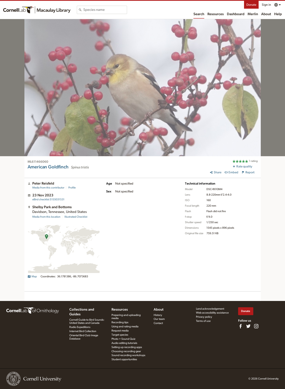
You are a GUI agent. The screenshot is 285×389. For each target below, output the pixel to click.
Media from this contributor (48, 187)
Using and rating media (124, 326)
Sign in (266, 4)
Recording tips (119, 322)
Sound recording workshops (128, 355)
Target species (119, 334)
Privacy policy (204, 317)
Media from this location (46, 216)
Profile (72, 187)
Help (278, 14)
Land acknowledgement (210, 308)
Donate (251, 4)
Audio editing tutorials (124, 343)
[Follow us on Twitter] (248, 326)
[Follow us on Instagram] (256, 326)
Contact (158, 323)
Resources (215, 14)
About (266, 14)
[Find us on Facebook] (240, 326)
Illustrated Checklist (75, 216)
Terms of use (203, 321)
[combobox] (105, 10)
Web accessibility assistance (212, 312)
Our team (159, 319)
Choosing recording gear (126, 351)
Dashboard (235, 14)
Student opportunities (124, 359)
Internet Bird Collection (82, 331)
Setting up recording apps (126, 347)
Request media (120, 330)
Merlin (253, 14)
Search (198, 14)
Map (32, 276)
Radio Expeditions (79, 327)
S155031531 (48, 199)
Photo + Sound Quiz (123, 339)
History (158, 315)
